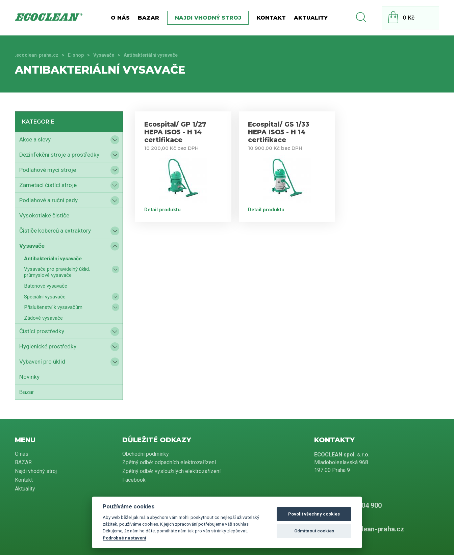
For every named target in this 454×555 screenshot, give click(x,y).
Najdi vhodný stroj (208, 18)
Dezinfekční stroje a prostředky (59, 154)
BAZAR (148, 18)
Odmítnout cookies (314, 530)
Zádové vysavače (43, 318)
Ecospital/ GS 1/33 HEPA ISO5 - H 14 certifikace (278, 132)
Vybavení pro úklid (42, 361)
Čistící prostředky (41, 331)
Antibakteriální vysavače (53, 259)
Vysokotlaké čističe (44, 215)
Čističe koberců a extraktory (55, 230)
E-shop (76, 55)
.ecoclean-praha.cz (36, 55)
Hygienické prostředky (47, 346)
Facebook (134, 480)
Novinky (29, 376)
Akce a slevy (35, 139)
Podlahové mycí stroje (47, 169)
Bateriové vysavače (45, 286)
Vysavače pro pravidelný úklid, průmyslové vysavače (57, 272)
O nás (120, 18)
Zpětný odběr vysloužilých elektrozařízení (171, 471)
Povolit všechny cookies (314, 514)
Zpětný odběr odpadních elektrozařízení (169, 462)
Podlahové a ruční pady (48, 200)
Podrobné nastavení (124, 537)
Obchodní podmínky (145, 454)
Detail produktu (162, 210)
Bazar (26, 392)
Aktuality (311, 18)
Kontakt (271, 18)
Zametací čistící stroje (48, 185)
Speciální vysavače (45, 297)
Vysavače (103, 55)
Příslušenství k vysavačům (53, 307)
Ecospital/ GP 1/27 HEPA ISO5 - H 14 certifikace (175, 132)
